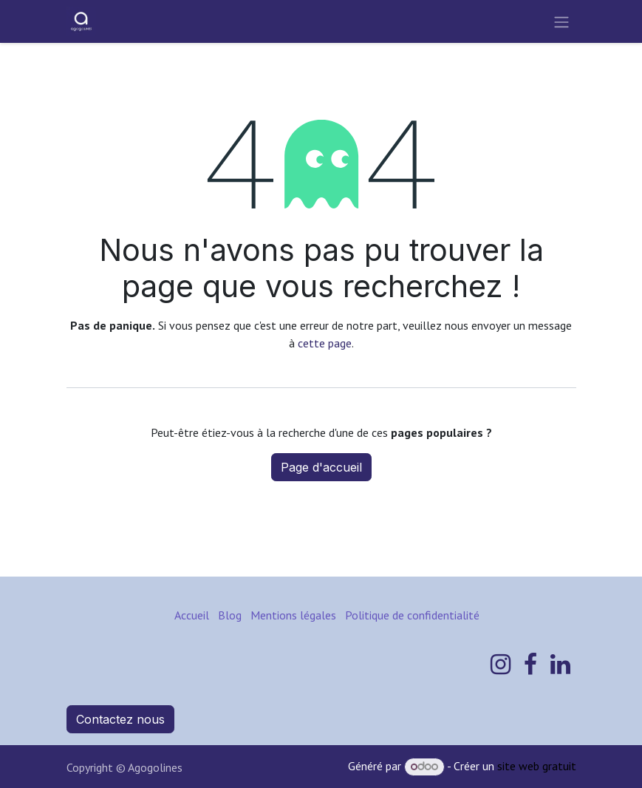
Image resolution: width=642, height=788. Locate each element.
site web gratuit (536, 765)
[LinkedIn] (560, 664)
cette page (325, 343)
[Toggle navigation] (561, 21)
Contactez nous (120, 719)
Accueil (191, 615)
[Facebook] (530, 664)
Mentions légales (293, 615)
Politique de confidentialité (412, 615)
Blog (230, 615)
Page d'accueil (321, 467)
